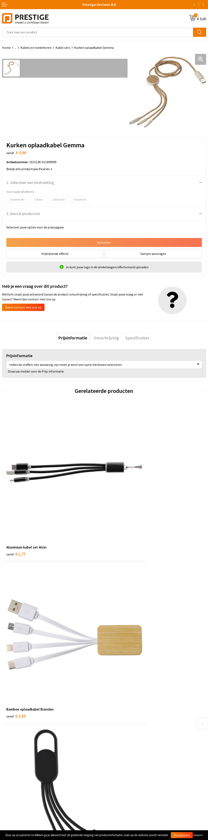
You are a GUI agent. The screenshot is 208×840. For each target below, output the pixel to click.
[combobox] (97, 32)
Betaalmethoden (14, 772)
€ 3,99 (16, 632)
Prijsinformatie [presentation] (72, 338)
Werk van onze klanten (122, 716)
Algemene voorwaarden (122, 766)
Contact (7, 766)
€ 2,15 (118, 632)
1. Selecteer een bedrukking (30, 182)
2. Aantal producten (23, 213)
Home (6, 48)
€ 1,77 (16, 511)
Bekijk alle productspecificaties (29, 169)
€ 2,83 (118, 511)
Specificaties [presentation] (137, 338)
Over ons (112, 704)
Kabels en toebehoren (36, 48)
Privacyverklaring (118, 779)
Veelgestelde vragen (120, 710)
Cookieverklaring (118, 772)
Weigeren (198, 835)
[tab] (72, 338)
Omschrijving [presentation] (106, 338)
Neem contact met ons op (23, 307)
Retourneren (11, 779)
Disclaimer (113, 785)
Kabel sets (62, 48)
